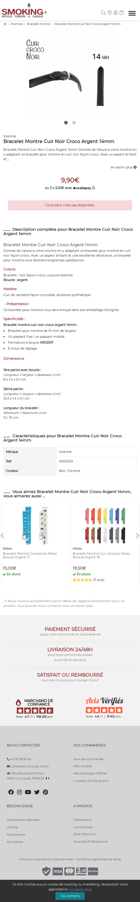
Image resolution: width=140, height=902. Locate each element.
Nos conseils (16, 834)
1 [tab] (66, 122)
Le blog (12, 827)
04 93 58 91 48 (19, 759)
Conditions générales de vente (98, 859)
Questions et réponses (23, 820)
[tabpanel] (70, 72)
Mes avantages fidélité (90, 773)
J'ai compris (70, 896)
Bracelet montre (39, 24)
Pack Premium (84, 834)
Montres (17, 24)
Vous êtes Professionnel (90, 841)
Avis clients (15, 842)
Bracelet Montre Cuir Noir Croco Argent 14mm (88, 24)
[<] (2, 536)
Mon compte (82, 766)
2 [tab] (74, 122)
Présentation (82, 820)
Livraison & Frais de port (91, 781)
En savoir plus (81, 889)
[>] (137, 536)
